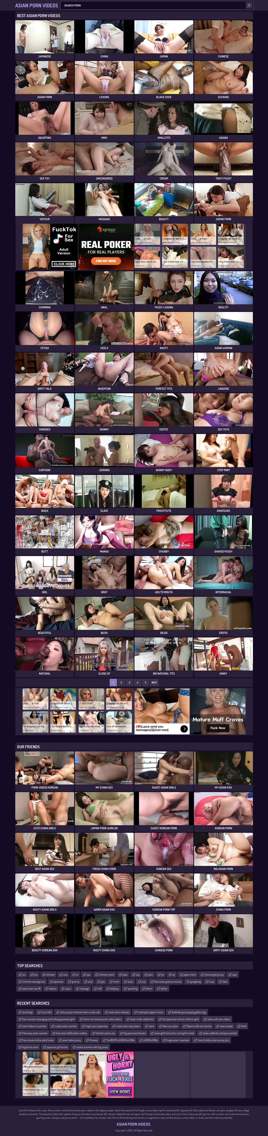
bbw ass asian (170, 1026)
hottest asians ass (105, 1033)
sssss (130, 981)
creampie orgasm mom (150, 1012)
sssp (211, 981)
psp (144, 981)
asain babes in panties (34, 1026)
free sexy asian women (34, 1033)
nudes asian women (66, 1026)
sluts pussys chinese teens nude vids (80, 1012)
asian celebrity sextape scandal (220, 1033)
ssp (138, 974)
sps (88, 974)
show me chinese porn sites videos (102, 1019)
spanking (132, 988)
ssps (234, 974)
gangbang (195, 981)
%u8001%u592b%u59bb (121, 1040)
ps (162, 974)
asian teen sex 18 (31, 988)
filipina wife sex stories (199, 1026)
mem (151, 1026)
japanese (58, 981)
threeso (94, 1040)
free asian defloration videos (71, 1033)
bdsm (149, 988)
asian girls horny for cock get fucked (174, 1033)
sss (24, 974)
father (164, 988)
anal (90, 981)
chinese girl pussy (214, 974)
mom (116, 981)
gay (103, 981)
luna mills (46, 1012)
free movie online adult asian (38, 1040)
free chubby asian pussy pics (213, 1040)
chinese (50, 974)
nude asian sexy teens (128, 1026)
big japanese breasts (135, 1033)
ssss (65, 974)
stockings (27, 1012)
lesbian (53, 988)
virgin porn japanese (96, 1026)
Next (154, 682)
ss (77, 974)
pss (36, 974)
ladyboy (114, 988)
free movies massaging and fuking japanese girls (48, 1019)
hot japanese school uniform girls (180, 1019)
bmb (243, 1026)
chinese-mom (106, 974)
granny (75, 981)
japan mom (189, 974)
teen (225, 981)
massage (84, 988)
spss (125, 974)
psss (150, 974)
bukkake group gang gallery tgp (189, 1012)
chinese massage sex (33, 981)
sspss (68, 988)
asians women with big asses (92, 1047)
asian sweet (226, 1026)
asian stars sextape (119, 1012)
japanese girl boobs (57, 1047)
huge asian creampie (177, 1040)
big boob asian (30, 1047)
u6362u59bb (150, 1040)
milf (99, 988)
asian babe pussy (71, 1040)
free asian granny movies (168, 981)
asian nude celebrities (142, 1019)
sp (173, 974)
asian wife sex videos (218, 1019)
